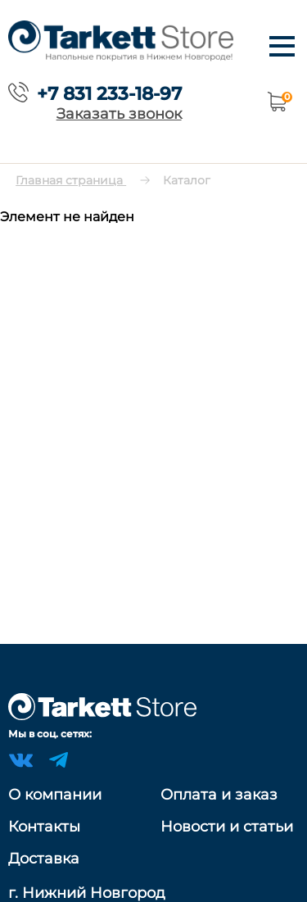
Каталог (186, 180)
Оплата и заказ (219, 795)
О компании (55, 795)
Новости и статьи (226, 827)
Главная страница (71, 180)
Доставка (43, 859)
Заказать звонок (119, 113)
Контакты (44, 827)
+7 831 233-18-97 (109, 93)
